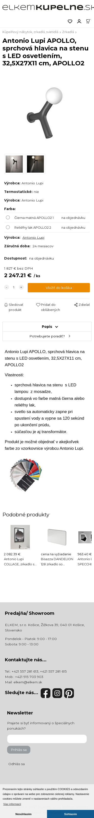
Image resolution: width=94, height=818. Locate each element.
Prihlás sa (19, 750)
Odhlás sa (16, 764)
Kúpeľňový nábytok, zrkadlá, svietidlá (30, 32)
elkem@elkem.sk (27, 682)
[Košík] (90, 21)
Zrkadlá (68, 32)
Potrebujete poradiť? (47, 336)
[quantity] (14, 287)
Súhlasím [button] (70, 814)
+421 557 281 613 (25, 671)
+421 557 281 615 (53, 671)
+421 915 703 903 (29, 677)
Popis (47, 327)
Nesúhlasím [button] (23, 814)
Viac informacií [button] (12, 804)
